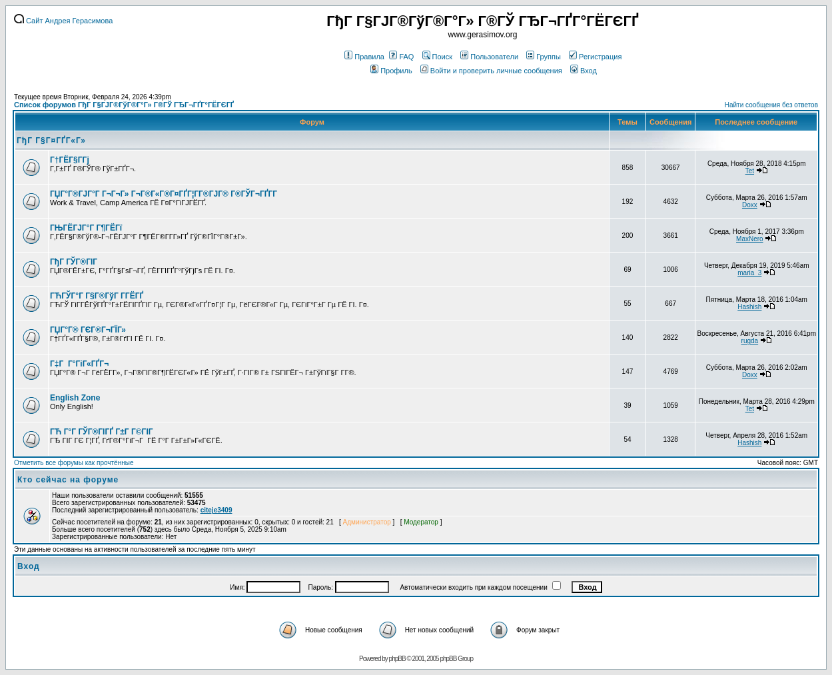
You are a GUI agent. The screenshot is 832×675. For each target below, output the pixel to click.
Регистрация (595, 57)
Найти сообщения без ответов (771, 105)
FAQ (401, 57)
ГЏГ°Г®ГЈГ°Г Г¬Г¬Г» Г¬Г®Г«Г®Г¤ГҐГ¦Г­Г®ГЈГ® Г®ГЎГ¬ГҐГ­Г (164, 194)
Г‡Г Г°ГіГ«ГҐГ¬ (79, 363)
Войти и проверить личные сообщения (491, 71)
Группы (543, 57)
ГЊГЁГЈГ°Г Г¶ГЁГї (86, 228)
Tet (749, 171)
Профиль (391, 71)
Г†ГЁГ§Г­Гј (69, 160)
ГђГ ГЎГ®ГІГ (74, 262)
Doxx (749, 205)
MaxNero (749, 239)
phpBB (397, 658)
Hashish (749, 307)
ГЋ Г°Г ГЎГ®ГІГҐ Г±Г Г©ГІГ (102, 431)
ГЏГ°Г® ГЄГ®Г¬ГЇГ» (88, 330)
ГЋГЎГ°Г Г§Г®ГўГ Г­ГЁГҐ (96, 296)
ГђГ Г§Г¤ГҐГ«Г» (51, 140)
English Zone (75, 397)
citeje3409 (216, 510)
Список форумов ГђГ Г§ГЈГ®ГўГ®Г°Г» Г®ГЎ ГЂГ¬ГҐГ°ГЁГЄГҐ (124, 105)
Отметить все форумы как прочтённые (73, 462)
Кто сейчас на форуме (68, 479)
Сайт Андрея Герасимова (63, 21)
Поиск (437, 57)
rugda (750, 340)
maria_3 (749, 273)
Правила (364, 57)
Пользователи (489, 57)
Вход (583, 71)
